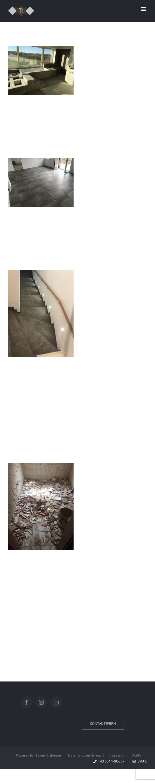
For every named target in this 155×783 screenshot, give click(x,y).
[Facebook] (26, 702)
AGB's (136, 755)
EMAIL (140, 761)
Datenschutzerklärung (85, 755)
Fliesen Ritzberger (48, 755)
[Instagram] (41, 702)
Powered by (24, 755)
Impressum (117, 755)
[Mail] (56, 702)
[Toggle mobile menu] (144, 9)
